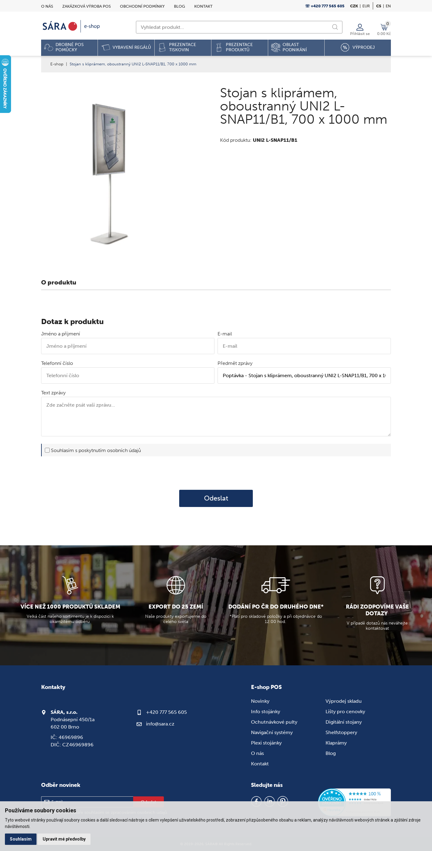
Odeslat (216, 498)
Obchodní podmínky (142, 6)
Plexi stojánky (266, 743)
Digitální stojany (344, 722)
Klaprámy (336, 743)
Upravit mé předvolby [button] (64, 839)
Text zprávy (53, 393)
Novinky (260, 701)
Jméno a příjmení (60, 334)
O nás (47, 6)
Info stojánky (265, 711)
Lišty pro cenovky (345, 711)
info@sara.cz (160, 724)
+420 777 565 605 (166, 712)
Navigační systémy (272, 732)
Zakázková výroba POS (86, 6)
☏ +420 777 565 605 (325, 6)
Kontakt (203, 6)
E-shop (57, 64)
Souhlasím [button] (21, 839)
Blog (179, 6)
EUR (366, 6)
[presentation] (216, 473)
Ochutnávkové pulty (274, 722)
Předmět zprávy (235, 363)
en (388, 6)
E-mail (225, 334)
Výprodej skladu (344, 701)
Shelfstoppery (341, 732)
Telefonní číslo (57, 363)
